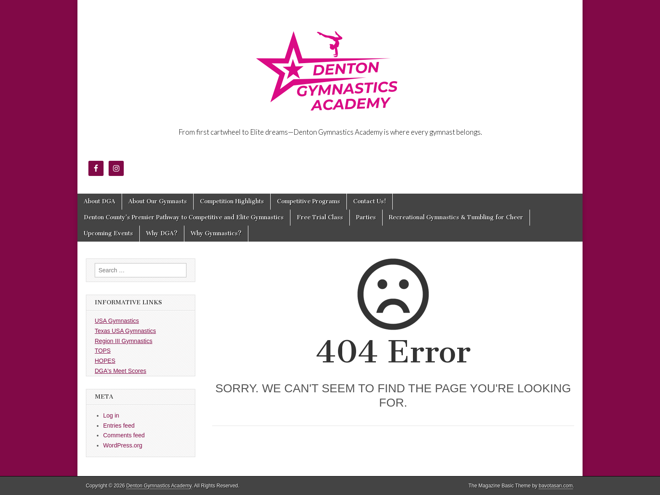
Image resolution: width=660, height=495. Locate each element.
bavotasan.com (556, 486)
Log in (111, 415)
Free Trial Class (320, 217)
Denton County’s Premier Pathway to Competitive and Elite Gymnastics (184, 217)
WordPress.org (122, 445)
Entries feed (119, 425)
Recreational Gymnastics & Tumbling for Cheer (456, 217)
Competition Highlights (232, 201)
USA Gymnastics (117, 320)
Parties (366, 217)
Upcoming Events (108, 233)
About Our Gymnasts (157, 201)
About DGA (99, 201)
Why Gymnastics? (216, 233)
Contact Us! (369, 201)
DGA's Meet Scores (120, 370)
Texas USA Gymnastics (125, 330)
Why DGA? (162, 233)
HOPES (105, 360)
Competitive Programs (308, 201)
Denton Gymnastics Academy (159, 486)
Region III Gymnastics (123, 341)
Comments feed (124, 435)
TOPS (103, 350)
